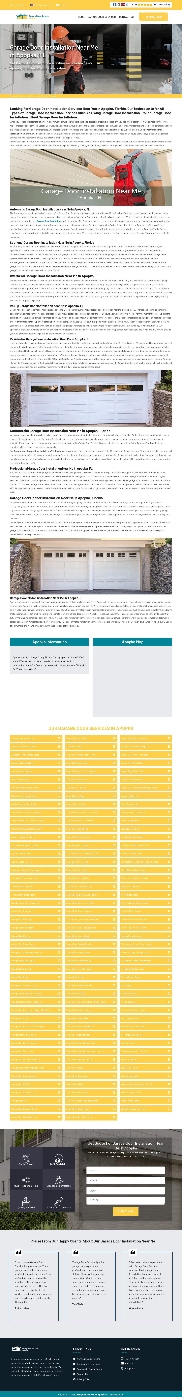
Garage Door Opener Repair (78, 910)
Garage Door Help (74, 745)
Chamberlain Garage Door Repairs (26, 811)
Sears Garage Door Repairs (133, 1025)
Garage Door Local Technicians (80, 819)
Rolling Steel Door (129, 1001)
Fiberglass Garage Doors (22, 885)
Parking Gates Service (131, 935)
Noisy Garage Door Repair (77, 844)
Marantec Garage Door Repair (134, 877)
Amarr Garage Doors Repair (23, 745)
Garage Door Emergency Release (26, 992)
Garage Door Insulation (76, 778)
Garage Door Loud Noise (77, 828)
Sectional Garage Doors (131, 1034)
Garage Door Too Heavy (77, 1091)
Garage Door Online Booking (78, 885)
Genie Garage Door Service (133, 811)
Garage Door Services (102, 16)
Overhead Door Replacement (134, 918)
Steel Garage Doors (130, 1058)
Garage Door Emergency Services (26, 1001)
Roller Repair (127, 984)
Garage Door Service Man (77, 1017)
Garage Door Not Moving (77, 869)
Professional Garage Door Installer (136, 943)
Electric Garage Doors (21, 861)
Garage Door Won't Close (132, 762)
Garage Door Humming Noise (24, 1108)
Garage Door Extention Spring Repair (28, 1025)
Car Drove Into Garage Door (23, 795)
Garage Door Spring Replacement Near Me (85, 1050)
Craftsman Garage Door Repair (25, 844)
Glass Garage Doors (130, 819)
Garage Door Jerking (75, 803)
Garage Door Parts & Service (79, 943)
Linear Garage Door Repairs (133, 869)
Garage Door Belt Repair (22, 927)
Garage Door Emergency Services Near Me (30, 1009)
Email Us (64, 5)
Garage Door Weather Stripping (135, 745)
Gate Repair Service (130, 803)
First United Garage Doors (23, 894)
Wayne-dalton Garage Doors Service (137, 1083)
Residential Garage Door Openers (136, 959)
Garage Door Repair (75, 976)
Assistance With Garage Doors (25, 754)
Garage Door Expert (20, 1017)
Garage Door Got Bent (21, 1083)
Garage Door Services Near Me (80, 1025)
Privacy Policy (83, 1378)
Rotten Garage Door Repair (133, 1009)
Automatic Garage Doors (22, 762)
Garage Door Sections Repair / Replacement (86, 1001)
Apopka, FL (18, 5)
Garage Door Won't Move (132, 770)
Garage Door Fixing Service (23, 1034)
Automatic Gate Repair (21, 770)
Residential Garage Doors (132, 968)
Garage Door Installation (77, 762)
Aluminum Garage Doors (22, 737)
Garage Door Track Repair (78, 1108)
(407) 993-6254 (153, 16)
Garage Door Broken (20, 935)
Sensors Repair (128, 1042)
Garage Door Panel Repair (77, 935)
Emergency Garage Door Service (26, 869)
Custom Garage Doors (21, 852)
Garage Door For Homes (22, 1050)
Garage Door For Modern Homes (25, 1058)
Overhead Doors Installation (133, 927)
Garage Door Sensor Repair (78, 1009)
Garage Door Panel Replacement (81, 927)
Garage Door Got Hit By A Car (24, 1091)
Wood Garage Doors (130, 1099)
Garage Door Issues (75, 795)
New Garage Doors (129, 894)
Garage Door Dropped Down (24, 984)
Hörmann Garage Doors (131, 852)
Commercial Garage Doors (23, 836)
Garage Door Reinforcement (79, 959)
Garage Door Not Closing (77, 861)
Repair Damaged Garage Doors (135, 951)
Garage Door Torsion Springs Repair (82, 1099)
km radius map (132, 680)
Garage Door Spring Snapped (79, 1058)
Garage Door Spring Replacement (81, 1042)
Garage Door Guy (19, 1099)
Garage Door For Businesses (24, 1042)
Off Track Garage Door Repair (134, 902)
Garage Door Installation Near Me (81, 770)
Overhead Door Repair (131, 910)
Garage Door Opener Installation (80, 902)
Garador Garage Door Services (25, 902)
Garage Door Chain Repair (23, 959)
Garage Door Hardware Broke (24, 1116)
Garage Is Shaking (129, 795)
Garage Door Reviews (76, 992)
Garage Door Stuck (74, 1067)
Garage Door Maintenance (78, 836)
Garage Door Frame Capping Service (27, 1067)
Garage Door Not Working (77, 877)
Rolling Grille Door (129, 992)
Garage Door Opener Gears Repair (81, 894)
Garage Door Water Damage (133, 737)
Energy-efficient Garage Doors (25, 877)
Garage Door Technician (77, 1075)
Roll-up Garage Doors (130, 976)
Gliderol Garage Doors (130, 828)
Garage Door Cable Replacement (26, 951)
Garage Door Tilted (74, 1083)
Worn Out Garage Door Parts (134, 1108)
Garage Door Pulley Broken (78, 951)
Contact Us (126, 16)
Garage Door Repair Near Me (79, 984)
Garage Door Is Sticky (76, 786)
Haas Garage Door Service (133, 836)
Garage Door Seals (19, 976)
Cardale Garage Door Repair (24, 803)
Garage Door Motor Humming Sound (82, 852)
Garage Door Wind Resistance (134, 754)
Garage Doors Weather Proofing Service (139, 786)
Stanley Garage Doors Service (134, 1050)
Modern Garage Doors (131, 885)
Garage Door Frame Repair (23, 1075)
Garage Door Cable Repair (23, 943)
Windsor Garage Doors (131, 1091)
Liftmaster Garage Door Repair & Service (139, 861)
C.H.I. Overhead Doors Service (24, 786)
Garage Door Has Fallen (76, 737)
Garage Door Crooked (21, 968)
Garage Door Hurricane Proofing (80, 754)
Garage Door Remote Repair (79, 968)
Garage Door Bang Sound (22, 910)
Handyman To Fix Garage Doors (135, 844)
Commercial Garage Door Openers (26, 828)
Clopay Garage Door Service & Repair (28, 819)
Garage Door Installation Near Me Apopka (37, 96)
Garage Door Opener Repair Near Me (82, 918)
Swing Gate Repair (129, 1067)
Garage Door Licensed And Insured (82, 811)
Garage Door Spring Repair (78, 1034)
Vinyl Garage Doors (129, 1075)
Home (81, 16)
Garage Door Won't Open (132, 778)
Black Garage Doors (20, 778)
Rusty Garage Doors (130, 1017)
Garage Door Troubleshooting (79, 1116)
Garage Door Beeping (21, 918)
